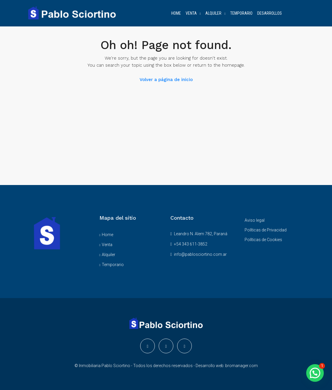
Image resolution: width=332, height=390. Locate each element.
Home (107, 234)
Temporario (113, 264)
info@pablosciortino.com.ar (200, 254)
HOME (176, 13)
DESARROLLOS (269, 13)
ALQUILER (213, 13)
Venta (107, 244)
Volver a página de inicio (166, 79)
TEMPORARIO (241, 13)
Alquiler (108, 254)
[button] (315, 373)
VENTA (191, 13)
